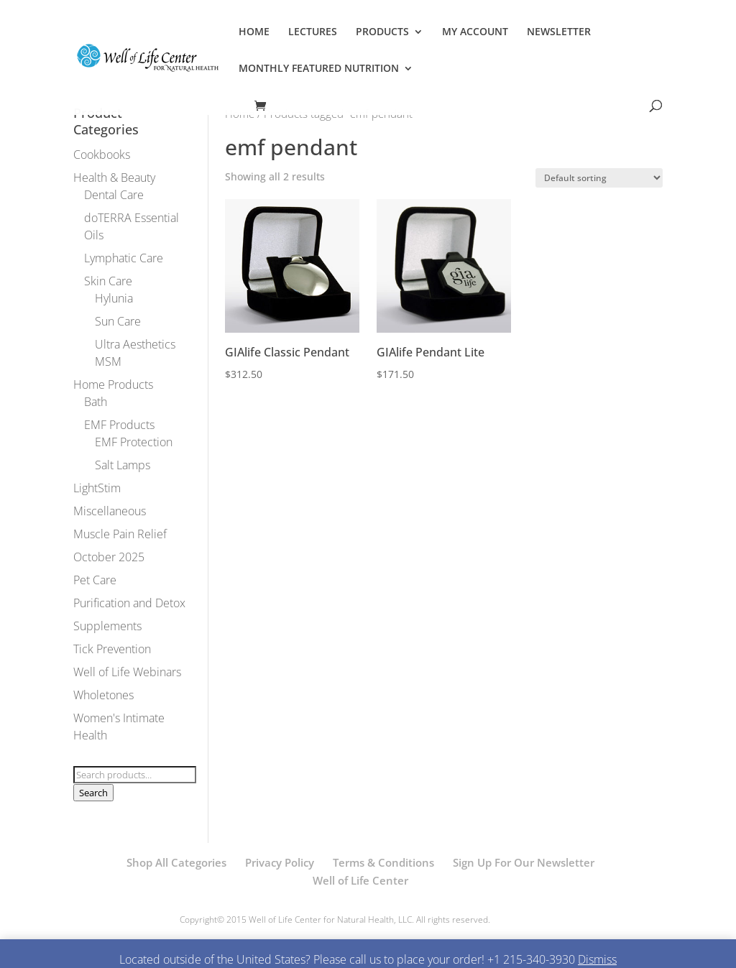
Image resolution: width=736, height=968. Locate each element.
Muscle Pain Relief (120, 534)
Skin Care (108, 281)
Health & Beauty (114, 177)
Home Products (113, 384)
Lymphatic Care (123, 258)
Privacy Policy (279, 862)
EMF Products (119, 425)
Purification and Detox (129, 603)
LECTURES (312, 32)
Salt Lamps (122, 465)
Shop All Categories (176, 862)
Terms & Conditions (383, 862)
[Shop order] (599, 178)
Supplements (107, 626)
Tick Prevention (112, 649)
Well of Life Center (360, 880)
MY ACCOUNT (475, 32)
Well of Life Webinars (127, 672)
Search (93, 792)
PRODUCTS (382, 32)
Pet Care (94, 580)
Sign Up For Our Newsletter (523, 862)
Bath (95, 402)
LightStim (97, 488)
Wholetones (103, 695)
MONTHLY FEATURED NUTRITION (319, 69)
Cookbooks (101, 154)
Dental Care (114, 195)
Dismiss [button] (597, 959)
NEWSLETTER (559, 32)
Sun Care (118, 321)
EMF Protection (133, 442)
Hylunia (114, 298)
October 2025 (108, 557)
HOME (254, 32)
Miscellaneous (109, 511)
